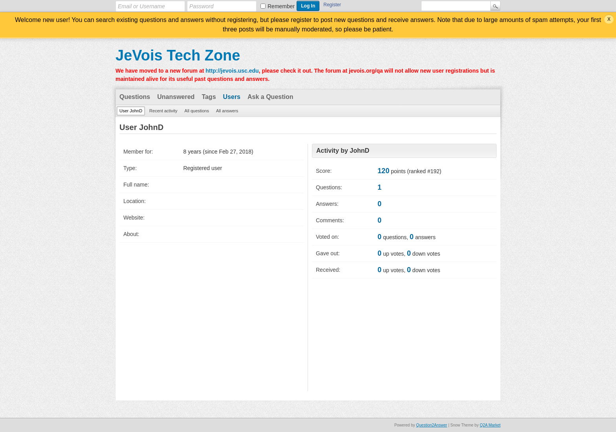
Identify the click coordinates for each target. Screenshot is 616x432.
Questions (134, 96)
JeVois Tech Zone (178, 55)
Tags (209, 96)
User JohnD (130, 110)
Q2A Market (490, 425)
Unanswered (175, 96)
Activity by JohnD (342, 150)
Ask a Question (270, 96)
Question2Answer (431, 425)
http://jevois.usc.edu (231, 71)
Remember (281, 6)
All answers (227, 110)
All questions (197, 110)
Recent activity (163, 110)
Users (231, 96)
